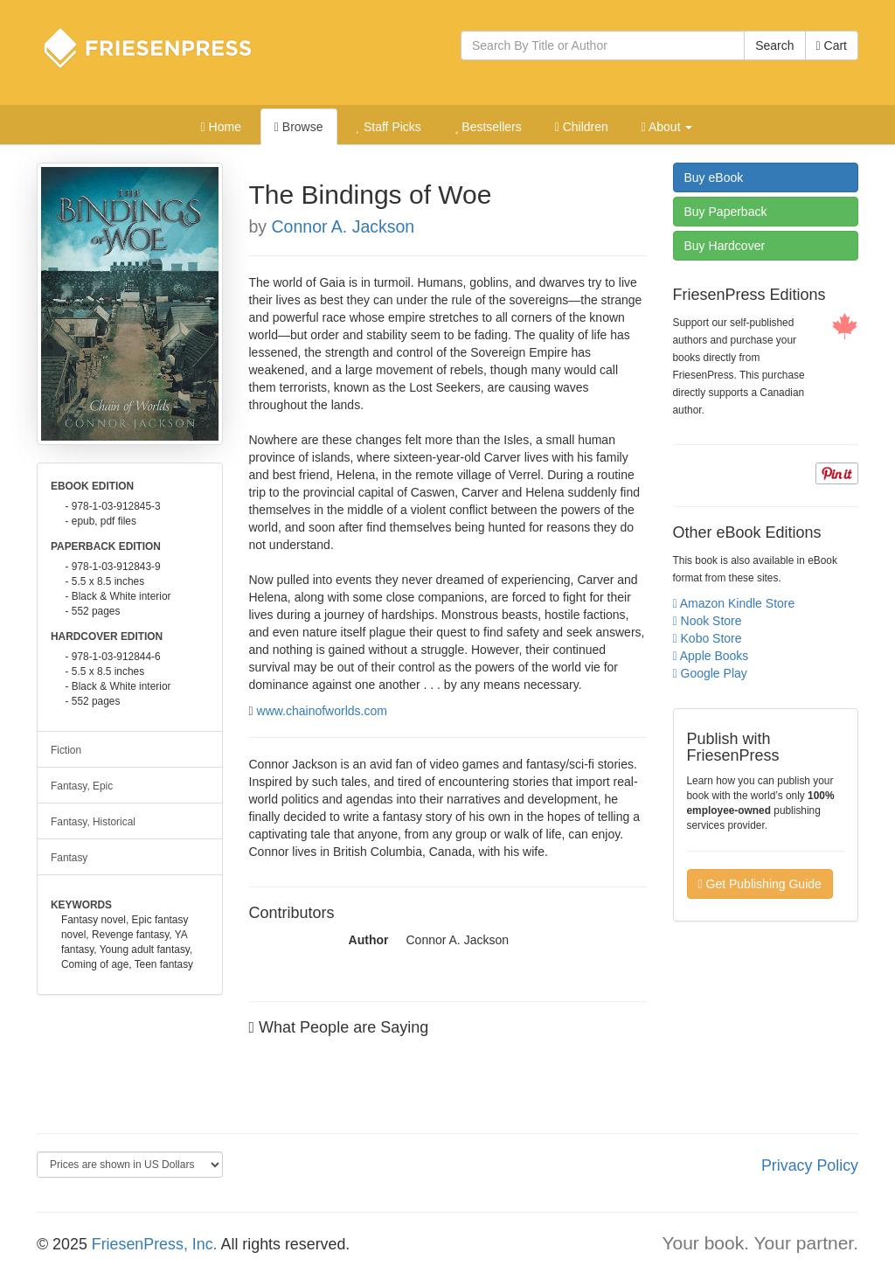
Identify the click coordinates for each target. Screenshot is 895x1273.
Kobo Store (707, 638)
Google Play (710, 673)
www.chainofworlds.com (322, 711)
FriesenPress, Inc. (155, 1244)
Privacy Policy (809, 1165)
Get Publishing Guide (760, 884)
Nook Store (707, 621)
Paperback (725, 212)
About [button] (667, 127)
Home (221, 127)
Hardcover (725, 246)
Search (774, 45)
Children (581, 127)
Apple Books (711, 656)
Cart (831, 45)
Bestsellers (488, 127)
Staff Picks (388, 127)
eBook (714, 177)
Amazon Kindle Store (734, 603)
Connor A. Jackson (343, 226)
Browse (298, 127)
